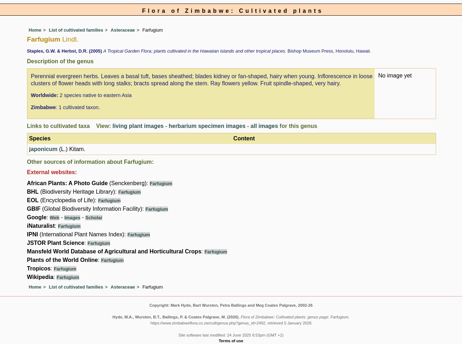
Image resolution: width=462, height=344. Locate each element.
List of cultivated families (76, 30)
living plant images (137, 126)
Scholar (93, 217)
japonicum (43, 149)
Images (72, 217)
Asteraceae (123, 30)
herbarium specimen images (207, 126)
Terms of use (231, 341)
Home (35, 30)
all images (264, 126)
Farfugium (161, 183)
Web (54, 217)
